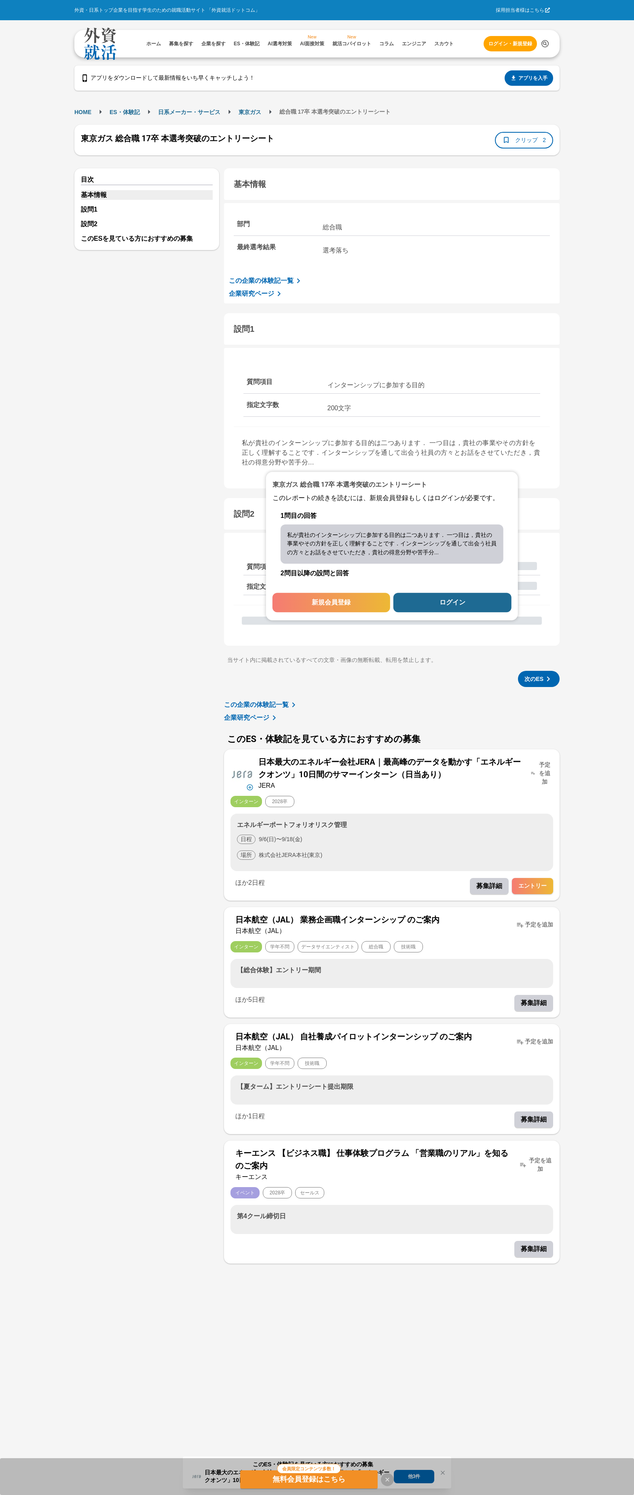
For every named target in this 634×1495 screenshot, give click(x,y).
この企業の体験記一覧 (266, 281)
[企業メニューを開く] (242, 773)
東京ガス (250, 112)
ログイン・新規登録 (510, 44)
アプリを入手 (528, 78)
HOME (82, 112)
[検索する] (545, 44)
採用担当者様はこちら (520, 10)
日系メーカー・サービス (189, 112)
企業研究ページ (256, 294)
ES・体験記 (125, 112)
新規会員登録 (331, 602)
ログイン (452, 602)
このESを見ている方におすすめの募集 (137, 238)
